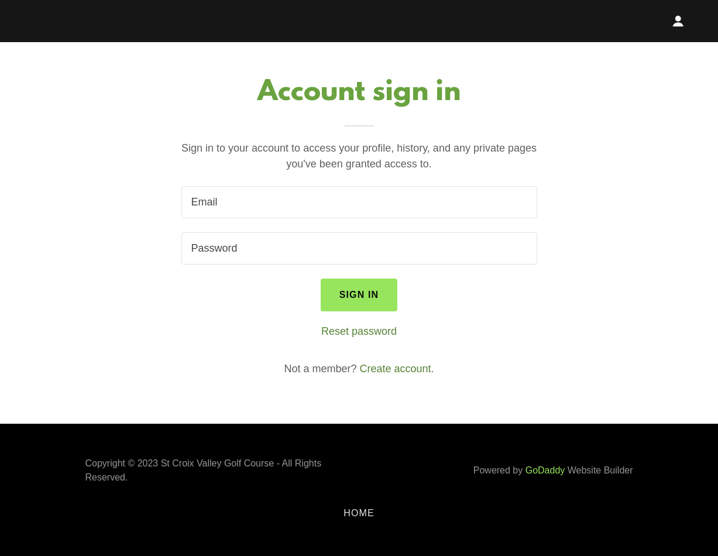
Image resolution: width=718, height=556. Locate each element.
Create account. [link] (397, 369)
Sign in (359, 295)
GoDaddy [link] (545, 470)
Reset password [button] (359, 331)
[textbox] (359, 202)
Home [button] (359, 513)
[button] (678, 21)
